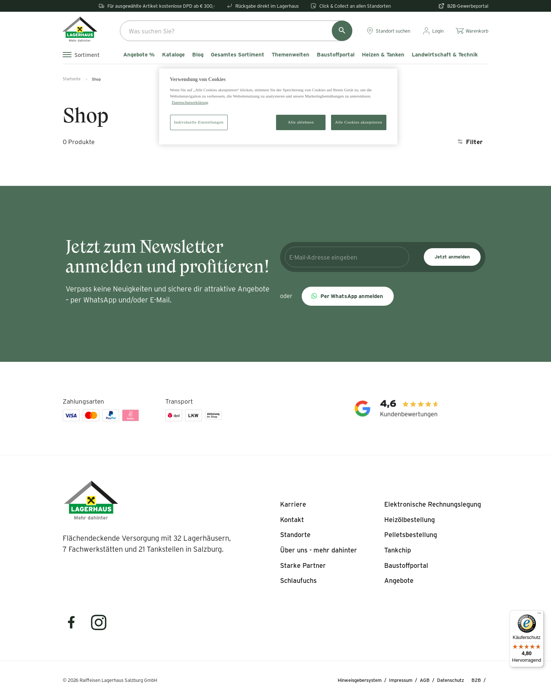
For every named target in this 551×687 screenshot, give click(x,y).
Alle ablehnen (301, 122)
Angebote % (139, 55)
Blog (197, 55)
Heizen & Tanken (383, 55)
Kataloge (173, 55)
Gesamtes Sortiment (237, 55)
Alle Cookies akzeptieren (358, 122)
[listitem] (293, 504)
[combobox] (236, 31)
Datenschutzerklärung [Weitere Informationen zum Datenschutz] (190, 102)
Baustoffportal (336, 55)
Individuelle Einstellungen (199, 122)
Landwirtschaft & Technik (445, 55)
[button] (348, 296)
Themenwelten (290, 55)
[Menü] (539, 614)
